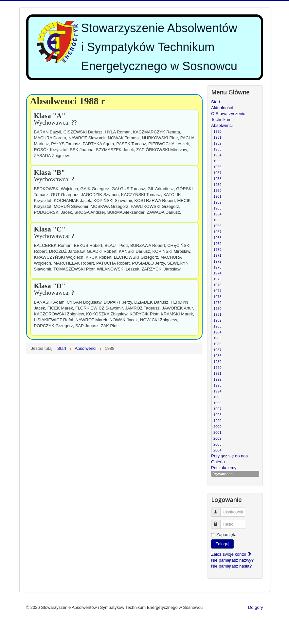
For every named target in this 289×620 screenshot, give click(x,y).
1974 (217, 273)
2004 (217, 450)
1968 (217, 238)
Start (215, 101)
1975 (217, 279)
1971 (217, 255)
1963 (217, 208)
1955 (217, 161)
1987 (217, 350)
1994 (217, 391)
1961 (217, 196)
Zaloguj (222, 543)
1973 (217, 267)
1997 (217, 409)
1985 (217, 338)
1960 (217, 190)
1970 (217, 249)
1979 (217, 303)
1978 (217, 297)
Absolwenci (222, 125)
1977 (217, 291)
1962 (217, 202)
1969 (217, 244)
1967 (217, 232)
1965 (217, 220)
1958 (217, 179)
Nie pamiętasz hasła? (231, 566)
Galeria (218, 461)
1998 (217, 415)
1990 (217, 368)
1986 (217, 344)
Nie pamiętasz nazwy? (232, 560)
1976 (217, 285)
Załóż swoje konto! (231, 554)
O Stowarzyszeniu (228, 113)
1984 (217, 332)
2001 (217, 432)
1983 (217, 326)
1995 (217, 397)
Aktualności (222, 107)
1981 (217, 314)
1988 (217, 356)
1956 (217, 167)
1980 (217, 308)
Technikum (221, 119)
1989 (217, 362)
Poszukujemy (223, 467)
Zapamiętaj (226, 534)
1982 (217, 320)
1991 (217, 373)
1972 (217, 261)
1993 (217, 385)
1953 (217, 149)
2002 (217, 438)
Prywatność (222, 474)
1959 (217, 185)
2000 (217, 427)
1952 (217, 143)
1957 (217, 173)
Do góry (255, 607)
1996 (217, 403)
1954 (217, 155)
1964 (217, 214)
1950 (217, 131)
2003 (217, 444)
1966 (217, 226)
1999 (217, 421)
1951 (217, 137)
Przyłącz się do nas (229, 455)
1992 (217, 379)
